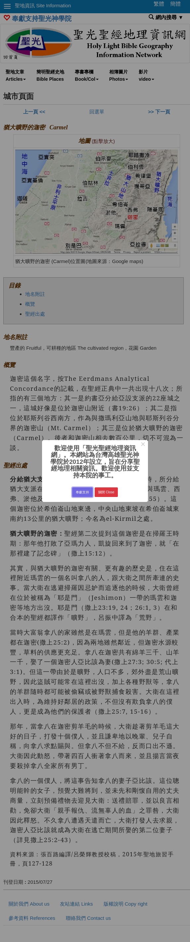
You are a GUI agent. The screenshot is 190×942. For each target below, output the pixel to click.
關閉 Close (106, 492)
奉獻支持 (82, 492)
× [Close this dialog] (142, 445)
